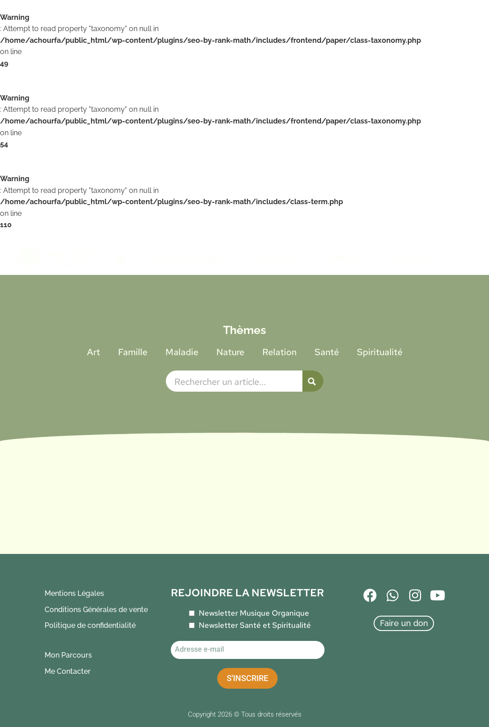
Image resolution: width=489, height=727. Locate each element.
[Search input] (236, 381)
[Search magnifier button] (313, 381)
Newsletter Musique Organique (254, 613)
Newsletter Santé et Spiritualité (255, 625)
